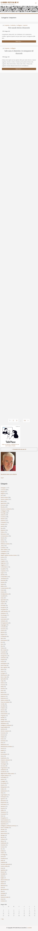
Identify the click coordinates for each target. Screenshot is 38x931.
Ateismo (3, 785)
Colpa (2, 680)
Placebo (2, 829)
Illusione (3, 632)
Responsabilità (4, 727)
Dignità (2, 881)
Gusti (2, 887)
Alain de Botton (4, 879)
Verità (2, 540)
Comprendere (4, 576)
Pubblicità (3, 862)
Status (2, 597)
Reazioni (3, 872)
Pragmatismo (4, 767)
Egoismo (3, 798)
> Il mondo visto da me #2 (19, 449)
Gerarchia (3, 580)
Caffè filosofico (4, 611)
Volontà (2, 582)
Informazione (4, 640)
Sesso (2, 690)
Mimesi (2, 837)
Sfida (2, 792)
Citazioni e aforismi (5, 760)
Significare (3, 870)
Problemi (3, 707)
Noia (2, 891)
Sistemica (3, 520)
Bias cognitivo (4, 667)
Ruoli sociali (3, 665)
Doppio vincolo (4, 721)
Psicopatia (3, 609)
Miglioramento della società (7, 773)
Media (2, 686)
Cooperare (25, 25)
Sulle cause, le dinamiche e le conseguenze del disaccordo (18, 52)
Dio (1, 849)
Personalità (3, 777)
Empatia (3, 659)
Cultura (2, 603)
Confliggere (19, 25)
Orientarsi (3, 845)
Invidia (2, 850)
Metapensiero (4, 787)
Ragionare (3, 563)
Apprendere (3, 599)
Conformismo (4, 567)
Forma (2, 748)
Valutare (3, 518)
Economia (3, 733)
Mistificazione (4, 675)
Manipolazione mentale (6, 746)
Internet (2, 831)
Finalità (2, 736)
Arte (2, 642)
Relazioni (3, 530)
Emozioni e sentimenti (6, 509)
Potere (2, 590)
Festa (2, 752)
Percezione (3, 653)
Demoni (2, 709)
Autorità (3, 808)
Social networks (4, 820)
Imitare (2, 592)
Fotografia (3, 818)
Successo (3, 765)
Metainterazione (4, 821)
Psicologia (3, 512)
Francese (3, 684)
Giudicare (3, 514)
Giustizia (3, 729)
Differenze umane (5, 543)
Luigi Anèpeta (4, 794)
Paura (2, 559)
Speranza (3, 806)
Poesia (2, 661)
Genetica (3, 688)
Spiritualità (3, 679)
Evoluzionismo (4, 713)
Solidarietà (3, 769)
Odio (2, 742)
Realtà (2, 750)
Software (3, 839)
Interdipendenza (4, 594)
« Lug (2, 919)
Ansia (2, 868)
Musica (2, 692)
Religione (3, 493)
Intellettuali (3, 843)
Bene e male (3, 677)
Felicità (2, 538)
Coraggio (3, 781)
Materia (2, 895)
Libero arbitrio (4, 549)
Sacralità (3, 706)
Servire (2, 856)
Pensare (2, 524)
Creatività (3, 652)
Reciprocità (3, 802)
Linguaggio (3, 625)
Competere (6, 25)
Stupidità (3, 601)
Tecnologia (3, 764)
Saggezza (3, 565)
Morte (2, 638)
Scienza (2, 630)
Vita (2, 528)
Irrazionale (3, 814)
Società (2, 541)
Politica (2, 532)
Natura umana (4, 497)
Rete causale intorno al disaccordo (19, 27)
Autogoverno (4, 655)
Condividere (13, 25)
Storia (2, 756)
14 (24, 420)
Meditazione (3, 744)
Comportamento (5, 588)
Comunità (3, 626)
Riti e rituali (3, 650)
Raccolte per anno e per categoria (9, 474)
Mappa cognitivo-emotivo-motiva (8, 555)
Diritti (2, 860)
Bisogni (2, 491)
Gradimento (3, 758)
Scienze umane (4, 866)
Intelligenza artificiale (6, 725)
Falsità (2, 584)
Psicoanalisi (3, 783)
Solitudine (3, 621)
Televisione (3, 812)
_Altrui (2, 545)
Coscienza (3, 516)
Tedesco (3, 852)
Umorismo (3, 628)
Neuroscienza (4, 833)
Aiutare (2, 779)
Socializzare (3, 771)
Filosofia (3, 507)
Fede (2, 816)
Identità (2, 574)
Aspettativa (3, 823)
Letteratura (3, 657)
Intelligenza (3, 553)
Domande (3, 605)
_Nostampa (3, 578)
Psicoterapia (3, 615)
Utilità (2, 810)
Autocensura (4, 694)
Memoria (3, 711)
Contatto (30, 927)
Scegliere (3, 561)
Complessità (3, 636)
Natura (2, 669)
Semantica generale (5, 864)
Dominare (3, 740)
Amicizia (3, 735)
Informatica (3, 804)
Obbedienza (3, 723)
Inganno (3, 634)
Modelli (2, 717)
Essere (2, 738)
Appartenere (3, 503)
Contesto (3, 901)
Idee (2, 646)
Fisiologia (3, 893)
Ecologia (3, 673)
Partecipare (3, 796)
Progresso (3, 715)
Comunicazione (4, 536)
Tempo (2, 648)
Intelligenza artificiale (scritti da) (8, 825)
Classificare (3, 858)
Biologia (3, 835)
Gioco (2, 644)
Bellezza (3, 586)
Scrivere (2, 847)
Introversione (4, 754)
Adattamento (4, 791)
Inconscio (3, 505)
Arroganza (3, 607)
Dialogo (2, 719)
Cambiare (3, 547)
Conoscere (3, 489)
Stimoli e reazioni (5, 731)
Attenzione (3, 698)
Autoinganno (4, 663)
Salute (2, 876)
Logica (2, 572)
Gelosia (2, 883)
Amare (2, 557)
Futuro (2, 671)
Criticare (3, 617)
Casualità (3, 596)
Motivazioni (3, 534)
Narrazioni (3, 800)
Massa (2, 841)
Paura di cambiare (5, 702)
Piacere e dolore (4, 499)
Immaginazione (4, 623)
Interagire (3, 487)
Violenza (3, 682)
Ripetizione (3, 885)
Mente (2, 501)
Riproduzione (4, 889)
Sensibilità (3, 874)
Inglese (2, 877)
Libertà (2, 526)
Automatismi (4, 619)
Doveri (2, 899)
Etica (2, 495)
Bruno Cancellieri (5, 827)
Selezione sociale (5, 897)
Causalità (3, 568)
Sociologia (3, 854)
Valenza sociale (4, 700)
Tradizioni (3, 762)
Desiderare (3, 613)
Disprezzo (3, 696)
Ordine (2, 789)
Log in (2, 477)
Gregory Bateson (5, 775)
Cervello (2, 704)
